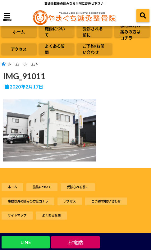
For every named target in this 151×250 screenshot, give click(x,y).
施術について (55, 31)
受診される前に (93, 31)
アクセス (19, 49)
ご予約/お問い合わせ (93, 49)
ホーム (19, 31)
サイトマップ (17, 215)
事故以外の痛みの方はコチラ (130, 31)
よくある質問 (55, 49)
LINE (26, 242)
